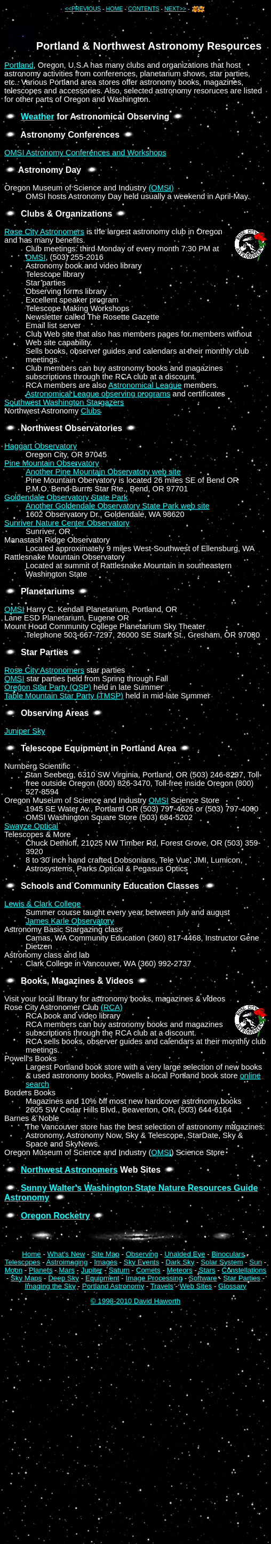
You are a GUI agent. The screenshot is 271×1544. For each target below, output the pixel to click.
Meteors (180, 1270)
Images (105, 1262)
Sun (255, 1262)
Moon (13, 1270)
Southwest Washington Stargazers (64, 402)
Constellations (244, 1270)
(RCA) (112, 1007)
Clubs (90, 411)
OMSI (35, 257)
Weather (37, 116)
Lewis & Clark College (42, 904)
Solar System (222, 1262)
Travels (161, 1286)
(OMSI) (160, 188)
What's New (66, 1254)
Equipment (102, 1278)
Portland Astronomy (113, 1286)
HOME (114, 8)
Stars (207, 1270)
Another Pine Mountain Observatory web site (103, 471)
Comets (148, 1270)
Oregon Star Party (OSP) (47, 687)
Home (31, 1254)
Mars (67, 1270)
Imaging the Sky (50, 1286)
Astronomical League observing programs (98, 393)
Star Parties (241, 1278)
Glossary (232, 1286)
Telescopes (23, 1262)
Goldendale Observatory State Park (65, 497)
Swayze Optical (31, 826)
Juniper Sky (24, 731)
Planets (40, 1270)
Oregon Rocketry (55, 1215)
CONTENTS (144, 8)
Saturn (119, 1270)
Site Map (105, 1254)
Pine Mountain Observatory (51, 463)
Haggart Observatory (40, 446)
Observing (142, 1254)
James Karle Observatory (70, 921)
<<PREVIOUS (83, 8)
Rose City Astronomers (44, 231)
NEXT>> (175, 8)
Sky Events (142, 1262)
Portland (19, 65)
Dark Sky (179, 1262)
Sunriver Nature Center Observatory (67, 523)
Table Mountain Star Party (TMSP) (63, 695)
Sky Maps (26, 1278)
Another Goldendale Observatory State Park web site (118, 506)
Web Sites (196, 1286)
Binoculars (227, 1254)
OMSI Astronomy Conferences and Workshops (85, 152)
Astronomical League (145, 385)
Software (203, 1278)
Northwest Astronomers (69, 1169)
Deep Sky (63, 1278)
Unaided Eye (184, 1254)
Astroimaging (67, 1262)
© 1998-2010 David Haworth (135, 1301)
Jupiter (91, 1270)
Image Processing (153, 1278)
